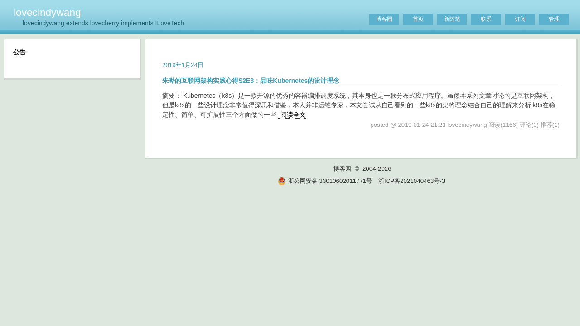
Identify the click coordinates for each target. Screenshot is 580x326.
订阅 (520, 19)
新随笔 (452, 19)
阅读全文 (293, 114)
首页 (418, 19)
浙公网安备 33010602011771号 (325, 180)
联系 (486, 19)
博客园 (384, 19)
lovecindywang (47, 12)
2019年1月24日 (182, 65)
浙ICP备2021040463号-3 (411, 180)
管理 (554, 19)
